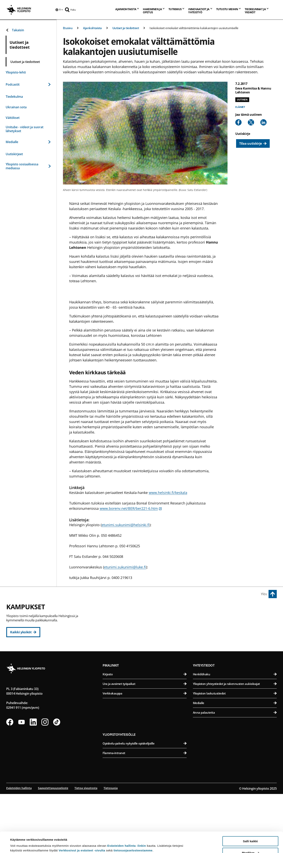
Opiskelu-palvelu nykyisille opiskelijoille (144, 803)
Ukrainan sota (16, 107)
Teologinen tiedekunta (147, 647)
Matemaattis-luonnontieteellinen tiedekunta (147, 692)
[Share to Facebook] (238, 122)
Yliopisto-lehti (16, 72)
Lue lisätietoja (20, 840)
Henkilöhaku (235, 734)
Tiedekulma (14, 96)
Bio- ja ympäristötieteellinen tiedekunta (235, 618)
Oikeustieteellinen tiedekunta (147, 637)
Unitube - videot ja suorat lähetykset (24, 129)
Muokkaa (250, 832)
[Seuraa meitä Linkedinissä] (33, 781)
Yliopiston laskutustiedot (235, 753)
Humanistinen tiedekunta (147, 618)
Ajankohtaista (92, 28)
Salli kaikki (250, 820)
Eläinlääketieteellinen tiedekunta (235, 627)
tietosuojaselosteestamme (133, 829)
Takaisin (15, 30)
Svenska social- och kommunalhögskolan (147, 666)
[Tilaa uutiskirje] (252, 143)
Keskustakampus (119, 609)
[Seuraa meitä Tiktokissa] (56, 781)
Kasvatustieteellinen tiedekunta (147, 627)
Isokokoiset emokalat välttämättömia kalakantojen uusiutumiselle (194, 28)
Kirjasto (144, 734)
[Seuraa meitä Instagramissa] (44, 781)
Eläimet (240, 107)
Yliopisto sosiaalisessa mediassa (28, 166)
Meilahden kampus (209, 664)
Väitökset (13, 118)
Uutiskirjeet (14, 154)
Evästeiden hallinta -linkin (126, 825)
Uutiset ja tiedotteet (125, 28)
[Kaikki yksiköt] (23, 632)
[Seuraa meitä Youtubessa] (21, 781)
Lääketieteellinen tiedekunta (235, 673)
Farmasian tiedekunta (235, 637)
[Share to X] (251, 122)
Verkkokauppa (144, 753)
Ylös (264, 594)
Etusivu (68, 28)
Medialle (28, 142)
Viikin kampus (205, 609)
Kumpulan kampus (121, 683)
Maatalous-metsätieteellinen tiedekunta (235, 647)
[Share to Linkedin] (263, 122)
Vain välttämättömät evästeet (250, 843)
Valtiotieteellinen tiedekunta (147, 656)
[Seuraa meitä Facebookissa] (9, 781)
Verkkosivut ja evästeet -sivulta (82, 829)
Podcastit (28, 84)
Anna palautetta (235, 772)
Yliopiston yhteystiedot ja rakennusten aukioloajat (235, 743)
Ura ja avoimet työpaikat (144, 743)
